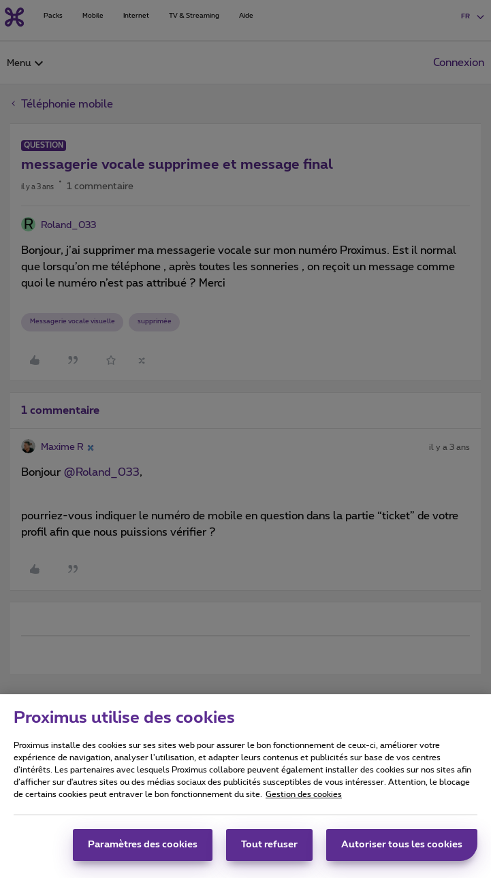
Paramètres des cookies (142, 849)
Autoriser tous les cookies (401, 849)
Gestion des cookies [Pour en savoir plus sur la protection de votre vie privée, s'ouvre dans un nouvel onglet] (304, 799)
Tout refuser (269, 849)
